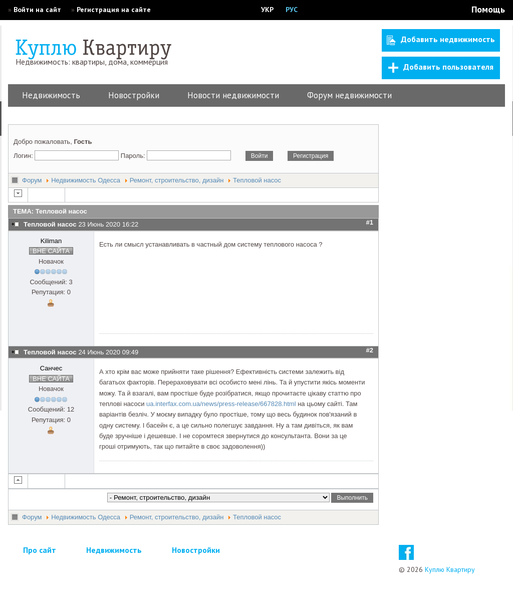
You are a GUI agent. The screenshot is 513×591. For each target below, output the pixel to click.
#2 (369, 350)
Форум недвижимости (349, 95)
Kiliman (51, 241)
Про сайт (39, 550)
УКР (267, 9)
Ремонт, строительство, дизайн (177, 180)
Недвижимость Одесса (85, 180)
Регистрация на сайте (114, 9)
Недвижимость (51, 95)
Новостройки (133, 95)
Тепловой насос (257, 180)
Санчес (51, 368)
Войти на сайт (37, 9)
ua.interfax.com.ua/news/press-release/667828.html (221, 404)
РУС (292, 9)
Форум (32, 180)
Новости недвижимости (233, 95)
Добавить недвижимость (441, 39)
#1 (369, 222)
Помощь (488, 9)
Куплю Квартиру (450, 569)
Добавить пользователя (440, 67)
